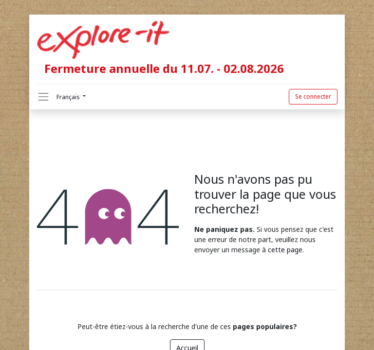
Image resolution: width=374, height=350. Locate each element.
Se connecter (313, 96)
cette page (285, 249)
